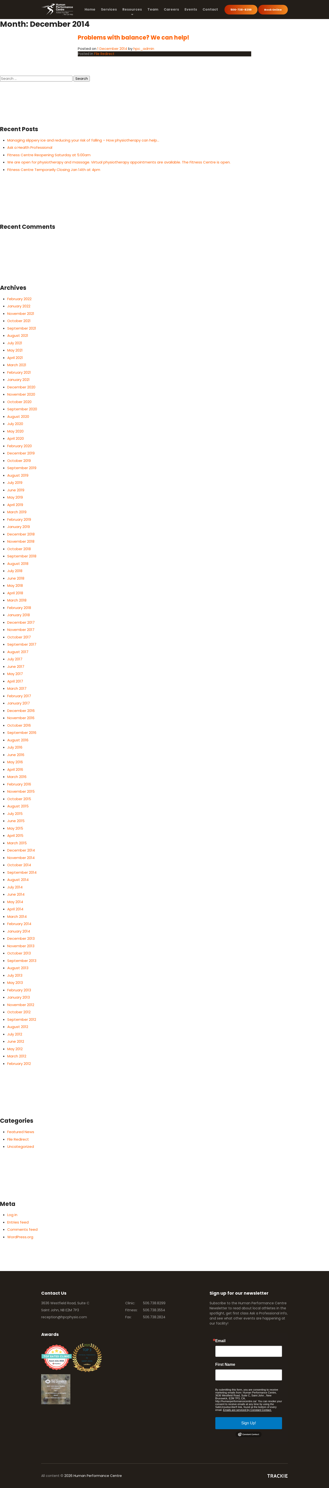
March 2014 (17, 916)
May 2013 (15, 982)
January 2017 (18, 703)
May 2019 (15, 497)
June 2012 (15, 1041)
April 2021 (15, 357)
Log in (12, 1214)
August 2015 (18, 806)
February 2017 (19, 695)
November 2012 (20, 1004)
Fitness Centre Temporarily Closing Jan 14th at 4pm (53, 169)
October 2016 (19, 725)
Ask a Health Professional (29, 147)
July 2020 (15, 423)
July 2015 (15, 813)
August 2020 (18, 416)
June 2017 (15, 666)
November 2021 (20, 313)
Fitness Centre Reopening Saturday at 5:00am (49, 154)
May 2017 (15, 673)
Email (220, 1341)
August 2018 (17, 563)
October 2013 (19, 953)
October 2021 (19, 320)
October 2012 (19, 1012)
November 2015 (21, 791)
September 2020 (22, 409)
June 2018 (15, 578)
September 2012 (21, 1019)
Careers (171, 9)
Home (90, 9)
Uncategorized (20, 1146)
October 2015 (19, 798)
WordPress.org (20, 1236)
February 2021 (19, 372)
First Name (225, 1364)
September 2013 (21, 960)
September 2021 (21, 328)
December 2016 (21, 710)
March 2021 (16, 364)
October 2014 (19, 864)
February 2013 (19, 990)
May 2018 (15, 585)
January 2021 (18, 379)
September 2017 (21, 644)
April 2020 (15, 438)
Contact (210, 9)
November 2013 (20, 945)
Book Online (273, 10)
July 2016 (14, 747)
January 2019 (18, 526)
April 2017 (15, 681)
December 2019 (21, 453)
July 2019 (14, 482)
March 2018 (16, 600)
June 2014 (16, 894)
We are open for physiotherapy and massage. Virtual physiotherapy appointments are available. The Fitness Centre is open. (118, 162)
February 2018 (19, 607)
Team (152, 9)
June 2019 (15, 490)
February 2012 (19, 1063)
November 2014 (21, 857)
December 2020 (21, 387)
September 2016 (21, 732)
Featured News (20, 1131)
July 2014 (15, 887)
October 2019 (19, 460)
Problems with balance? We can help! (133, 37)
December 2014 (21, 850)
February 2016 (19, 784)
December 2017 (21, 622)
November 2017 (20, 629)
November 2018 (20, 541)
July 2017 (14, 659)
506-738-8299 (240, 10)
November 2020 (21, 394)
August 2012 (17, 1026)
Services (109, 9)
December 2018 (21, 534)
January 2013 (18, 997)
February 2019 (19, 519)
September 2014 (22, 872)
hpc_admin (143, 48)
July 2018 (14, 570)
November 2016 (20, 717)
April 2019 (15, 504)
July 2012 (14, 1034)
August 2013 (17, 967)
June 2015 (16, 820)
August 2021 (17, 335)
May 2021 (15, 350)
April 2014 (15, 909)
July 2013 (14, 975)
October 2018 (19, 548)
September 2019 (21, 467)
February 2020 (19, 445)
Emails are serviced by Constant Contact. (247, 1409)
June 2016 (15, 754)
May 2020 (15, 431)
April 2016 (15, 769)
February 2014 (19, 923)
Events (190, 9)
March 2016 (16, 776)
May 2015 (15, 828)
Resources (132, 9)
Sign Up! (248, 1423)
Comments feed (22, 1229)
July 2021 (14, 342)
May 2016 (15, 761)
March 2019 (16, 511)
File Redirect (104, 53)
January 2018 (18, 614)
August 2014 (18, 879)
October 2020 (19, 401)
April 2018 (15, 592)
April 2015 (15, 835)
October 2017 (19, 637)
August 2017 (17, 651)
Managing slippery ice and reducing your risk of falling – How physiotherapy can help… (83, 140)
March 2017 (16, 688)
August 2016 (17, 740)
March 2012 (16, 1056)
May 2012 (15, 1048)
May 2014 (15, 901)
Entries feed (18, 1222)
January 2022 (18, 306)
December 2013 (21, 938)
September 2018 (21, 556)
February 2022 (19, 298)
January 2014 (18, 931)
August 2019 (17, 475)
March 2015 (17, 842)
